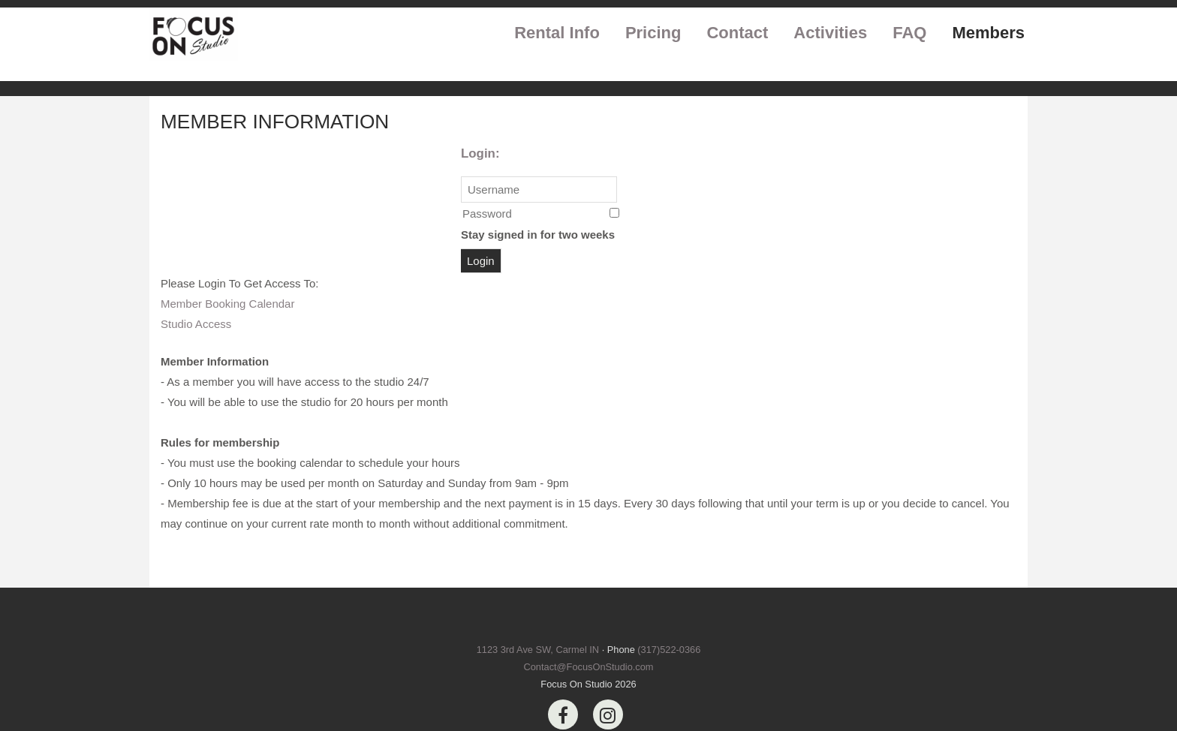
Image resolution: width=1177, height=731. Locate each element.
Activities (830, 32)
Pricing (653, 32)
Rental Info (557, 32)
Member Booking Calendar (227, 303)
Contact (737, 32)
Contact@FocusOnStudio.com (588, 666)
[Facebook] (562, 714)
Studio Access (196, 323)
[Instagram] (608, 714)
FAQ (909, 32)
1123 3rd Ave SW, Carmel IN (538, 649)
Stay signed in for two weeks (538, 234)
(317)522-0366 (668, 649)
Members (988, 32)
